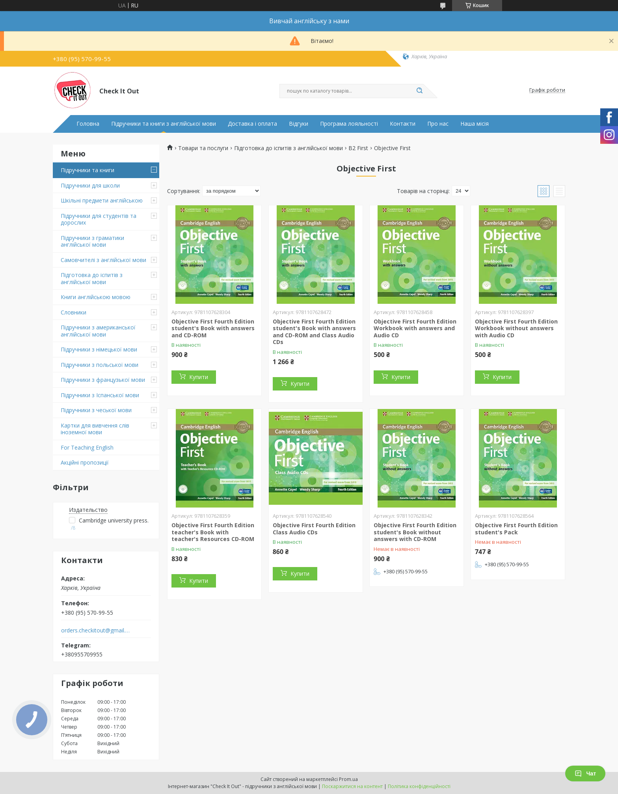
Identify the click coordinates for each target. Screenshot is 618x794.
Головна (87, 123)
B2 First (358, 148)
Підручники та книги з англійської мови (163, 123)
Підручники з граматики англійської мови (92, 241)
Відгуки (298, 123)
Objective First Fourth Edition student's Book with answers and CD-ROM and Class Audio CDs (314, 332)
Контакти (402, 123)
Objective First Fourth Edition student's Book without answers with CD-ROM (415, 532)
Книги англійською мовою (95, 297)
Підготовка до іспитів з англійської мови (92, 278)
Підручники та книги (87, 170)
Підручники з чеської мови (96, 410)
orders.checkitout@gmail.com (95, 630)
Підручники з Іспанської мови (100, 395)
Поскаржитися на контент (352, 786)
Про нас (438, 123)
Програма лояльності (349, 123)
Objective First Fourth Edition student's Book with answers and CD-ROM (213, 328)
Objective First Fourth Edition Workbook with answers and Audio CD (415, 328)
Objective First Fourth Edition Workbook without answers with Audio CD (516, 328)
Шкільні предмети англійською (102, 200)
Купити (198, 377)
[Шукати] (419, 91)
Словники (73, 312)
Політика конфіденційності (419, 786)
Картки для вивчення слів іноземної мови (95, 429)
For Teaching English (87, 447)
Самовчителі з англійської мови (103, 260)
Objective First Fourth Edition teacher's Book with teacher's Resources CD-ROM (212, 532)
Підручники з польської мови (99, 364)
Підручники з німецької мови (99, 349)
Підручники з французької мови (103, 379)
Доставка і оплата (252, 123)
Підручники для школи (90, 185)
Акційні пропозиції (85, 462)
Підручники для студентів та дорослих (98, 219)
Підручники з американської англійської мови (98, 331)
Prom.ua (348, 779)
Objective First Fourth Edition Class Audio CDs (314, 528)
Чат (585, 773)
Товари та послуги (203, 148)
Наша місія (474, 123)
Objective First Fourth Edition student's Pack (516, 528)
